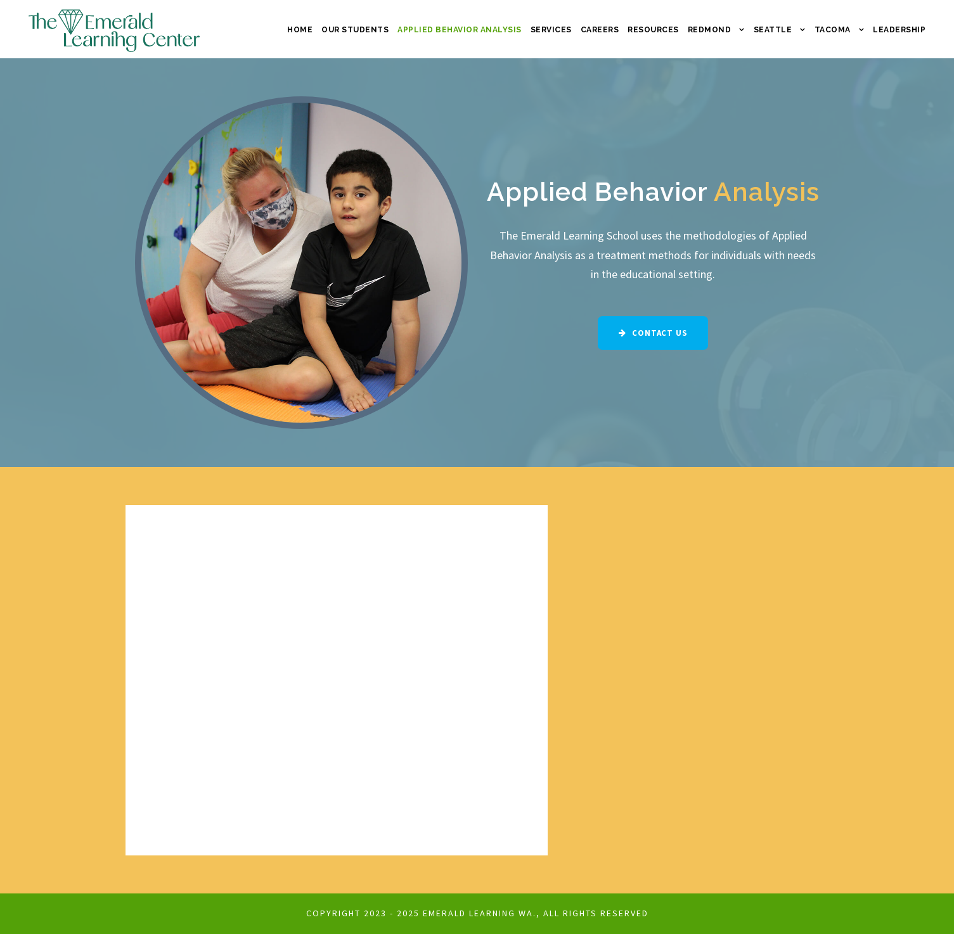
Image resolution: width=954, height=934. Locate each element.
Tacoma (833, 29)
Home (300, 29)
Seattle (773, 29)
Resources (653, 29)
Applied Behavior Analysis (459, 29)
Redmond (710, 29)
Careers (600, 29)
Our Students (355, 29)
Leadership (899, 29)
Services (551, 29)
